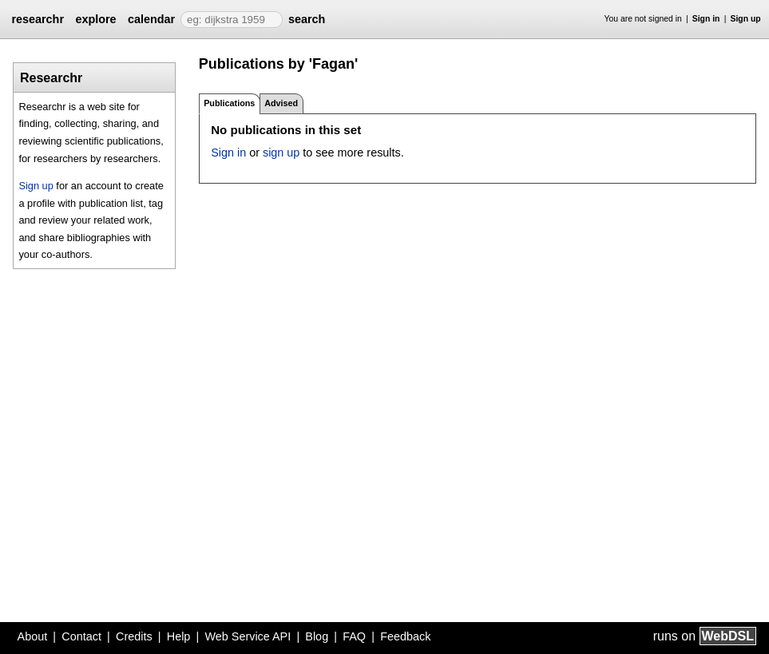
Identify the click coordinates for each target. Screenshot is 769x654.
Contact (81, 636)
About (33, 636)
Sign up (746, 18)
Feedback (405, 636)
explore (95, 19)
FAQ (354, 636)
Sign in (706, 18)
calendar (151, 19)
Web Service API (247, 636)
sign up (281, 152)
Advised (281, 103)
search (306, 19)
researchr (37, 19)
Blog (316, 636)
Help (179, 636)
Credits (134, 636)
